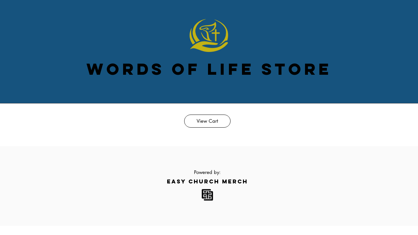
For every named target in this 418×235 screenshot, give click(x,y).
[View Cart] (207, 121)
